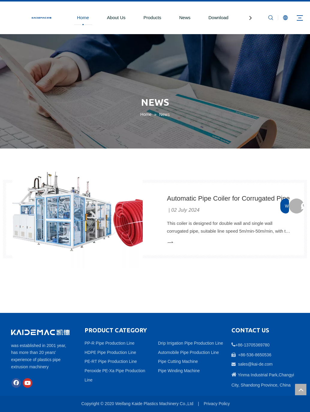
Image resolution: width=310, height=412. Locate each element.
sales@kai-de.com (255, 364)
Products (152, 17)
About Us (116, 17)
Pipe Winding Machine (179, 370)
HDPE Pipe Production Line (110, 352)
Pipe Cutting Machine (178, 361)
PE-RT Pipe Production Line (111, 361)
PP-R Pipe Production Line (110, 343)
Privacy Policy (217, 403)
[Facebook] (16, 383)
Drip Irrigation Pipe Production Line (190, 343)
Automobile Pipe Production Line (188, 352)
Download (218, 17)
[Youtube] (27, 383)
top (300, 389)
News (185, 17)
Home (83, 17)
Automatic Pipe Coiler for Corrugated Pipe (228, 198)
